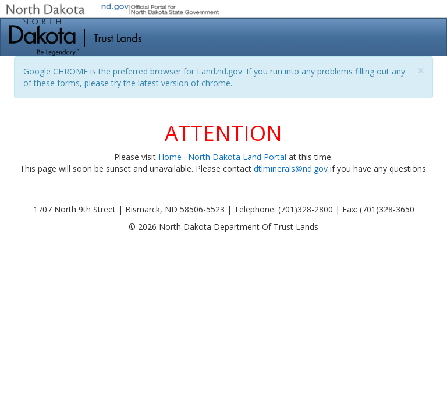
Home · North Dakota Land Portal (222, 156)
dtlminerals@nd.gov (291, 168)
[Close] (420, 71)
